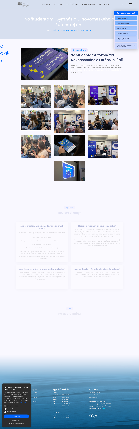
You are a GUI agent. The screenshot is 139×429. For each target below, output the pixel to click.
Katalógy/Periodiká (49, 4)
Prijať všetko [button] (16, 416)
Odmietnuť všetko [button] (16, 420)
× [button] (29, 385)
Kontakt (107, 4)
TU (104, 408)
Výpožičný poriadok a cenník (91, 4)
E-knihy (61, 4)
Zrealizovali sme (79, 50)
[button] (16, 424)
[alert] (16, 405)
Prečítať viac (23, 402)
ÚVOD (49, 31)
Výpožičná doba (72, 4)
